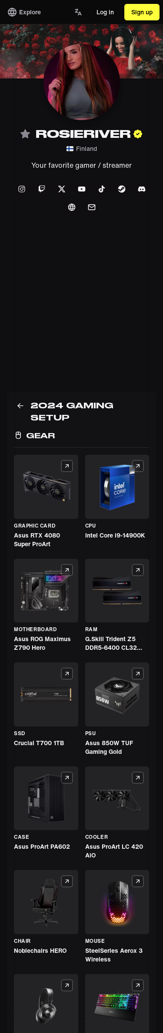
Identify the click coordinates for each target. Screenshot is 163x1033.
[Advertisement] (81, 310)
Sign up (142, 11)
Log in (105, 11)
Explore (24, 12)
